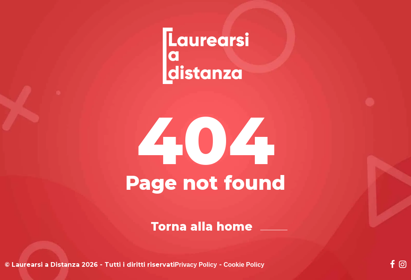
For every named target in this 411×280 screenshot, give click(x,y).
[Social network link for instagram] (402, 265)
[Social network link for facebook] (392, 265)
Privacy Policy (196, 265)
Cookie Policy (244, 265)
